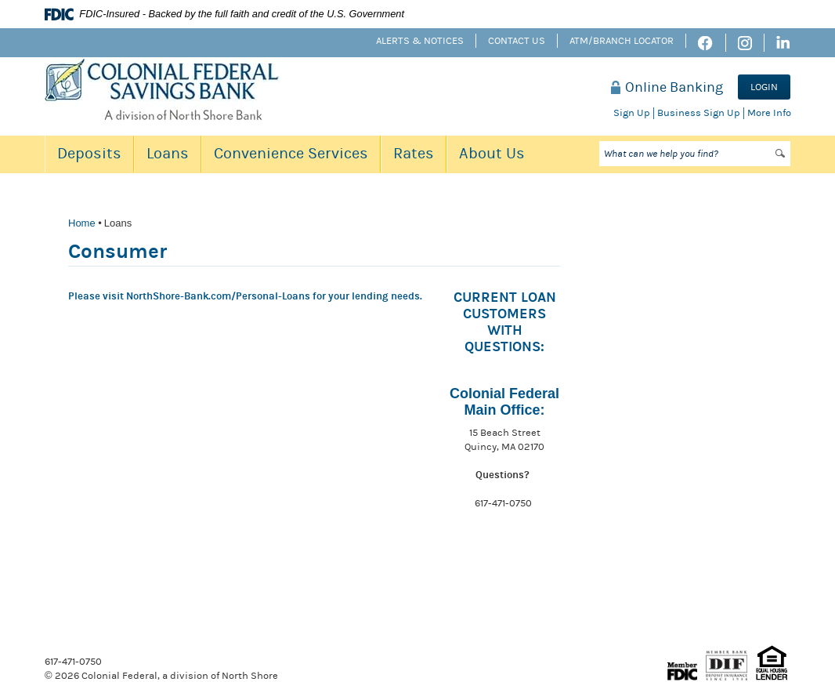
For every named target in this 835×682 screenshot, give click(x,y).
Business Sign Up (698, 112)
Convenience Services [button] (291, 153)
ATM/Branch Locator (621, 40)
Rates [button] (413, 153)
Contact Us (516, 40)
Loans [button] (167, 153)
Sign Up (631, 112)
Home (82, 223)
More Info (769, 112)
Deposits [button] (89, 153)
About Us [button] (492, 153)
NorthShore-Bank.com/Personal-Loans (219, 296)
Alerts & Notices (420, 40)
